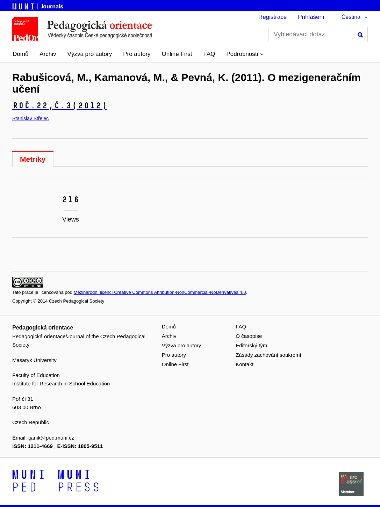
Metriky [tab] (33, 159)
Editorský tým (251, 345)
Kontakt (244, 364)
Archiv (48, 54)
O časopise (249, 336)
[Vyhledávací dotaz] (318, 34)
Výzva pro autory (89, 54)
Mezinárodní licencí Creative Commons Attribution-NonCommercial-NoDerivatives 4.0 (160, 292)
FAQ (209, 54)
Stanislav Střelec (30, 118)
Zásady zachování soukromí (268, 355)
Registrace (272, 17)
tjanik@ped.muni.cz (51, 438)
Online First (177, 54)
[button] (245, 54)
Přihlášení (311, 17)
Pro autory (136, 54)
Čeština (351, 17)
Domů (20, 54)
